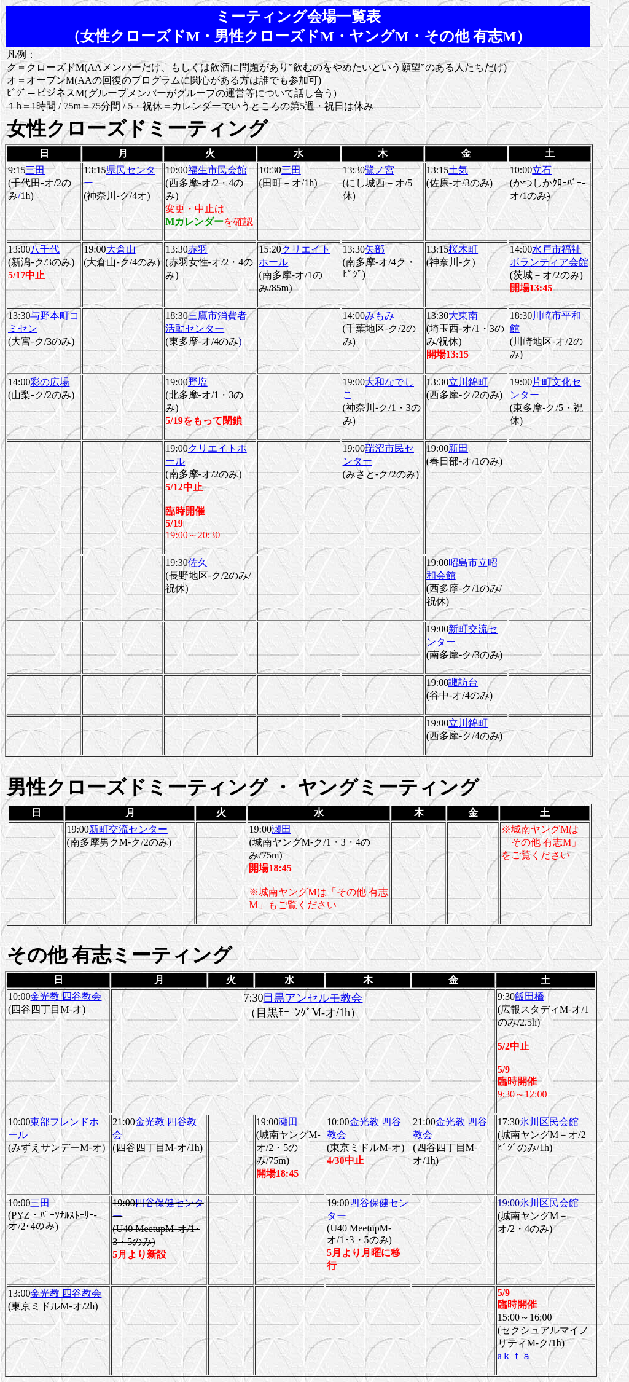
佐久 (198, 562)
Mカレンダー (194, 221)
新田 (458, 448)
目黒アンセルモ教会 (312, 998)
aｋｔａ (514, 1356)
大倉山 (121, 249)
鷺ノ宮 (379, 170)
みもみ (379, 315)
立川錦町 (468, 382)
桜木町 (463, 249)
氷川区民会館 (549, 1122)
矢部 (375, 249)
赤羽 (198, 249)
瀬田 (281, 829)
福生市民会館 (217, 170)
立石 (542, 170)
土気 (458, 170)
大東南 (463, 315)
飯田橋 (529, 996)
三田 (35, 170)
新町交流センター (128, 829)
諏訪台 (463, 682)
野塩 (198, 382)
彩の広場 (49, 382)
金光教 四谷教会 (65, 996)
